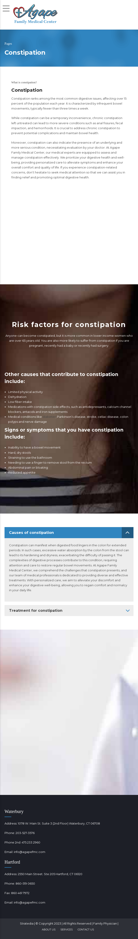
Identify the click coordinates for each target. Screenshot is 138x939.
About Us (48, 929)
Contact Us (86, 929)
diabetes (49, 416)
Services (66, 929)
